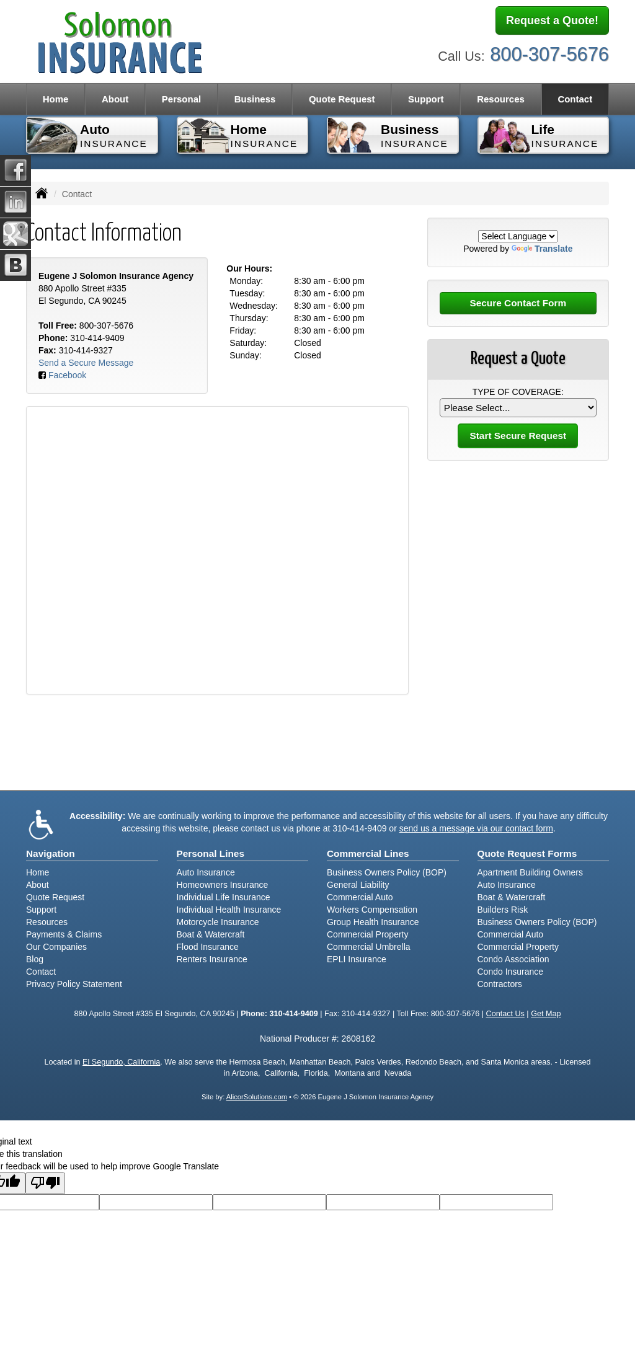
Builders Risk (502, 910)
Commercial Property (367, 934)
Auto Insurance (206, 872)
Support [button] (426, 99)
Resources (47, 922)
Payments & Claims (64, 934)
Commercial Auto (360, 897)
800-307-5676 (549, 54)
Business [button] (255, 99)
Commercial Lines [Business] (368, 853)
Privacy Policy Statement (74, 984)
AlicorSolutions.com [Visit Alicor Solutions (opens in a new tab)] (256, 1097)
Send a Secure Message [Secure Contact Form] (85, 363)
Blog (34, 959)
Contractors (499, 984)
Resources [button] (501, 99)
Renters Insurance (212, 959)
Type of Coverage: (518, 392)
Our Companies (56, 947)
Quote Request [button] (342, 99)
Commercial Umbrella (369, 947)
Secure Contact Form (517, 303)
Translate (542, 249)
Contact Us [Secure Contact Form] (505, 1013)
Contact (574, 99)
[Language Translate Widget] (517, 236)
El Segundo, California (121, 1062)
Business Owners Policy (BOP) (386, 872)
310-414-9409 (97, 338)
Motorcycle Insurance (218, 922)
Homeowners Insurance (223, 885)
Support (41, 910)
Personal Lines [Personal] (211, 853)
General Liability (358, 885)
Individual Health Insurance (229, 910)
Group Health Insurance (373, 922)
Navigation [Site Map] (50, 853)
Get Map (546, 1013)
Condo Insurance (510, 972)
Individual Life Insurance (223, 897)
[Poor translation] (45, 1183)
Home (56, 99)
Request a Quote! (552, 20)
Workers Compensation (372, 910)
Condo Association (513, 959)
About (115, 99)
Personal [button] (181, 99)
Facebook (67, 375)
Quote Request (55, 897)
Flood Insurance (208, 947)
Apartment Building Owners (530, 872)
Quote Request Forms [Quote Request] (527, 853)
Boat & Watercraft (211, 934)
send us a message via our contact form (476, 828)
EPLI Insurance (356, 959)
